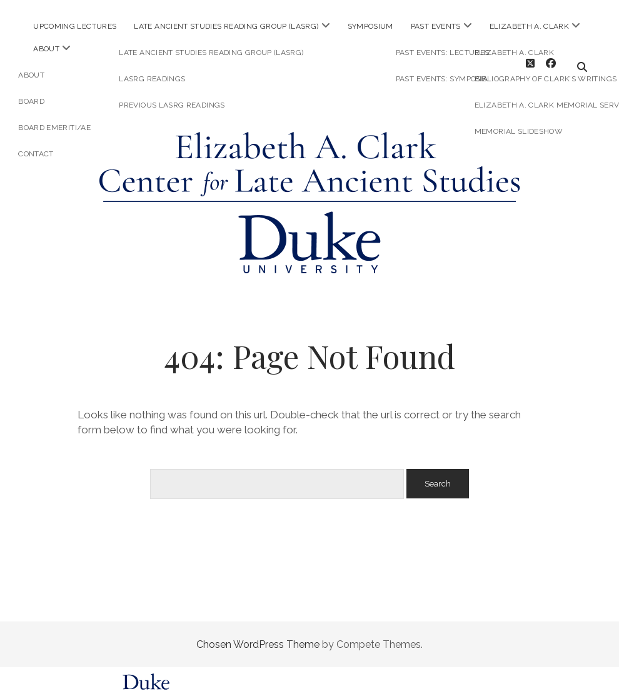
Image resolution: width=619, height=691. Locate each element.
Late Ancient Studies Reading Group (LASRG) (226, 26)
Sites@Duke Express (211, 682)
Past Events (436, 26)
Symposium (370, 26)
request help (483, 682)
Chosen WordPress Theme (258, 633)
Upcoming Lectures (74, 26)
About (46, 48)
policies (415, 682)
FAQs (448, 682)
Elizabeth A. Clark (529, 26)
